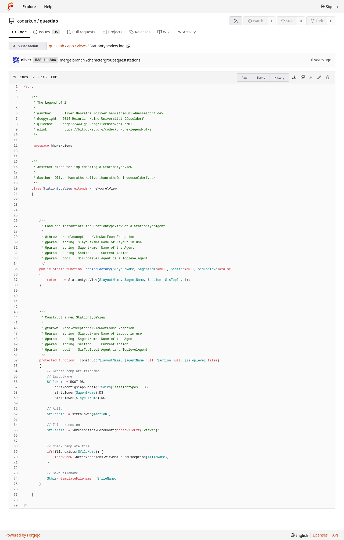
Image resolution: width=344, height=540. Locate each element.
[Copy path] (128, 46)
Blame (260, 77)
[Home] (10, 6)
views (82, 45)
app (70, 45)
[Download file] (294, 77)
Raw (245, 77)
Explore (29, 6)
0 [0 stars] (301, 20)
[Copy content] (303, 77)
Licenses (320, 535)
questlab (49, 21)
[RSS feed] (236, 20)
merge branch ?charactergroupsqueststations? (101, 60)
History (279, 77)
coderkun (26, 21)
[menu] (299, 535)
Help (48, 6)
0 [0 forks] (331, 20)
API (335, 535)
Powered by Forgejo (22, 535)
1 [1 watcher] (271, 20)
